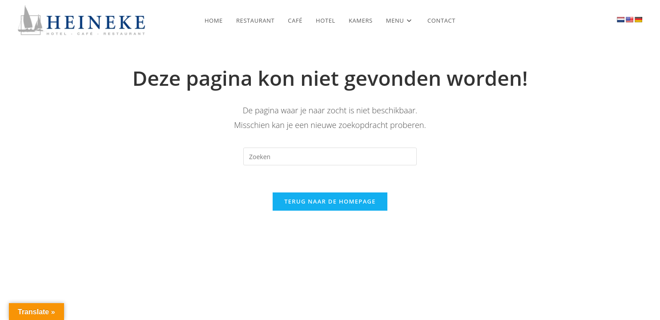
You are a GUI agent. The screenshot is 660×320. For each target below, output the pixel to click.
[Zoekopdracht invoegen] (330, 156)
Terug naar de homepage (330, 201)
